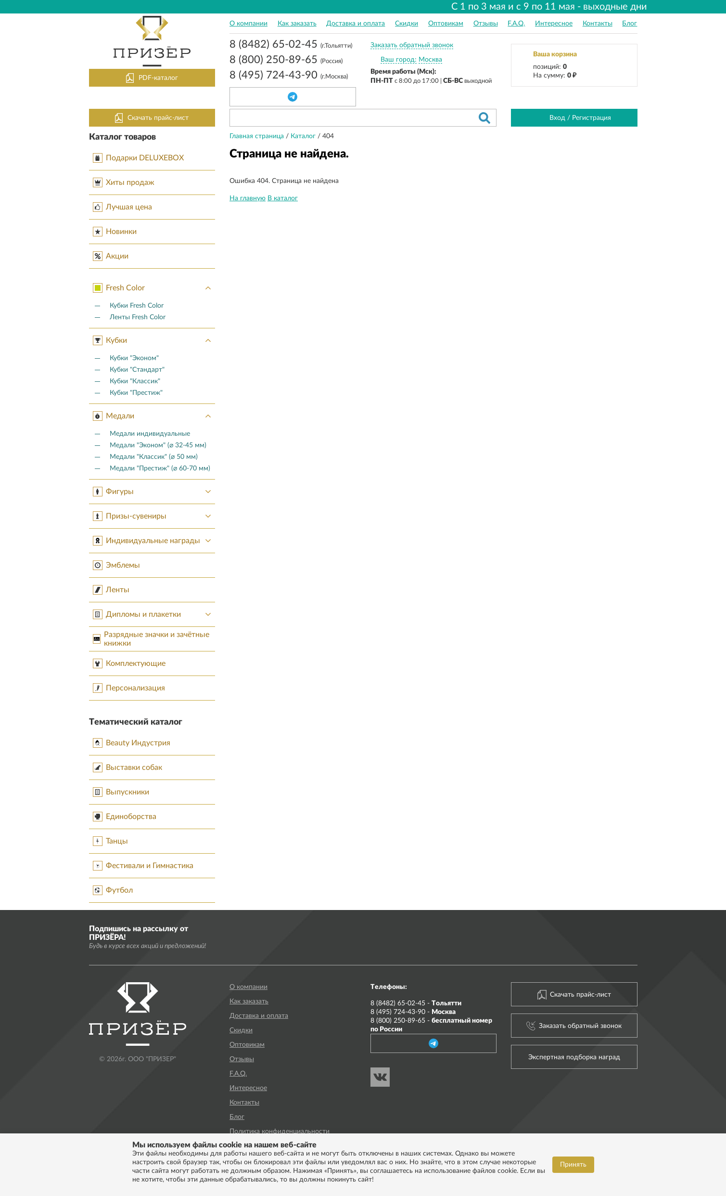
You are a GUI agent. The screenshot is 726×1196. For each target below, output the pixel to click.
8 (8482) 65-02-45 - (415, 1003)
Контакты (597, 23)
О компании (248, 23)
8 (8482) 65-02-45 (290, 45)
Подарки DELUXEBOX (138, 158)
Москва (430, 59)
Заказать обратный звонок (411, 45)
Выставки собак (127, 767)
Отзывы (485, 23)
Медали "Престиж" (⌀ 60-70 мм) (160, 468)
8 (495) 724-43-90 (288, 76)
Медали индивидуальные (150, 433)
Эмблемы (116, 565)
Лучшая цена (122, 207)
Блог (629, 23)
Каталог (304, 136)
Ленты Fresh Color (138, 317)
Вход (557, 118)
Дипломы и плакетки (154, 614)
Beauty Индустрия (131, 743)
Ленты (111, 590)
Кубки (154, 340)
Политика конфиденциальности (279, 1131)
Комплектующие (129, 663)
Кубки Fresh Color (137, 305)
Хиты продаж (123, 182)
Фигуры (154, 492)
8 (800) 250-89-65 (286, 60)
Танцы (110, 841)
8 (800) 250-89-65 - (431, 1025)
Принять (573, 1164)
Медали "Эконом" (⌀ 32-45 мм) (158, 445)
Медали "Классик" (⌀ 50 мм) (154, 457)
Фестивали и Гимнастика (143, 866)
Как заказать (297, 23)
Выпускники (121, 792)
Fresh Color (154, 288)
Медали (154, 416)
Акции (110, 256)
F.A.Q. (516, 23)
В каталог (282, 198)
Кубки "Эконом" (134, 358)
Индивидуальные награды (154, 541)
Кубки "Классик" (135, 381)
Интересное (554, 23)
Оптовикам (445, 23)
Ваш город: (399, 59)
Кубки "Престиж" (136, 393)
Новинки (115, 231)
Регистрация (591, 118)
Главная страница (257, 136)
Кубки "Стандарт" (137, 369)
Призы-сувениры (154, 516)
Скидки (406, 23)
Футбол (113, 890)
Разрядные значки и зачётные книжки (151, 639)
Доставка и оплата (355, 23)
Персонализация (129, 688)
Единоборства (124, 816)
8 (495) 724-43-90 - (413, 1012)
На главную (247, 198)
